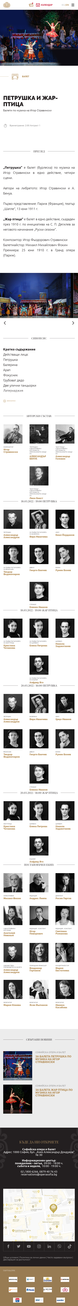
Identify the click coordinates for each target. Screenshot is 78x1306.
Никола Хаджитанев (63, 645)
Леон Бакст (36, 498)
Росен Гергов (63, 898)
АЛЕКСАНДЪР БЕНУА (38, 457)
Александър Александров (11, 536)
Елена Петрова (38, 645)
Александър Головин (63, 457)
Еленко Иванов (39, 607)
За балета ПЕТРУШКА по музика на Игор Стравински (53, 1059)
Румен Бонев (63, 570)
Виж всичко (11, 401)
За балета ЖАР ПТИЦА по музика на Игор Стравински (54, 1092)
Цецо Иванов (63, 719)
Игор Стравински (11, 450)
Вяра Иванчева (39, 536)
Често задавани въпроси (59, 1257)
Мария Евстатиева (62, 969)
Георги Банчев (38, 570)
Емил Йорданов (65, 535)
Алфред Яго (37, 682)
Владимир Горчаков (36, 969)
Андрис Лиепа (38, 898)
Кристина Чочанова (9, 646)
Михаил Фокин (12, 898)
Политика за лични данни (33, 1257)
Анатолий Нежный (9, 934)
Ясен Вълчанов (39, 1005)
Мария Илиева (12, 1005)
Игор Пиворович (36, 932)
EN (67, 5)
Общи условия (10, 1257)
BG (63, 5)
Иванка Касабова (61, 1006)
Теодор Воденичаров (12, 573)
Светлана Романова (62, 932)
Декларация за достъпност (16, 1260)
